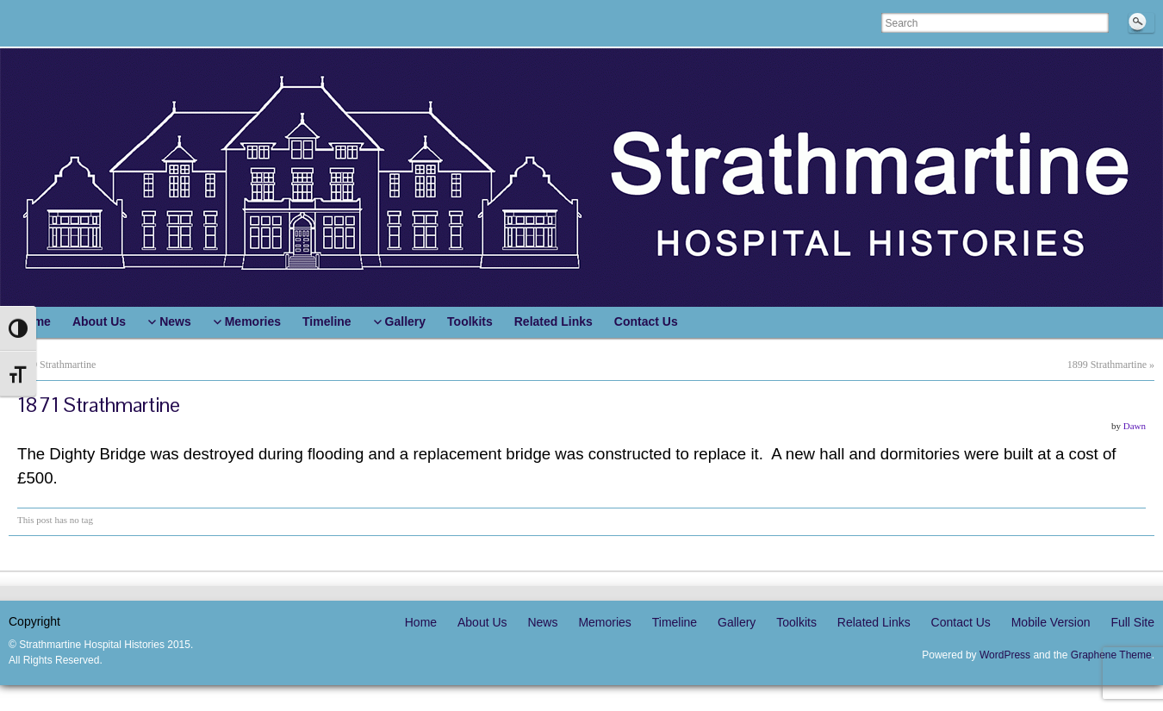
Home (421, 622)
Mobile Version (1051, 622)
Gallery (737, 622)
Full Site (1132, 622)
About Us (482, 622)
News (542, 622)
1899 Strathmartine (1107, 365)
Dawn (1134, 426)
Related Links (874, 622)
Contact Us (961, 622)
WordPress (1005, 655)
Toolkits (796, 622)
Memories (604, 622)
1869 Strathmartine (56, 365)
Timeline (674, 622)
